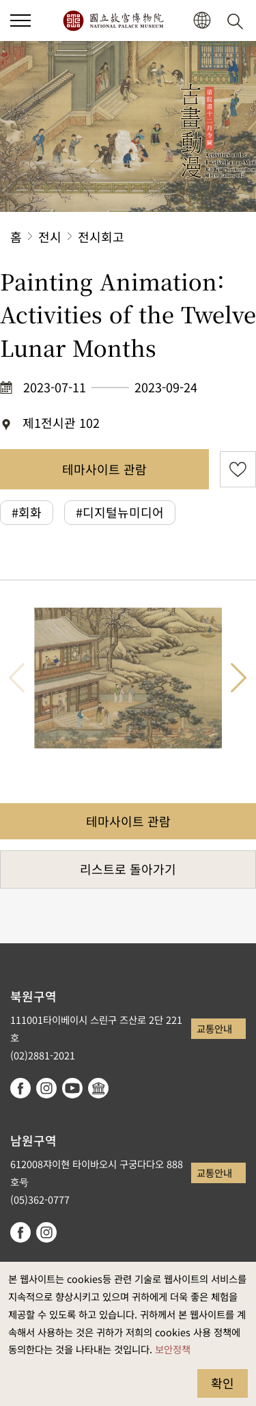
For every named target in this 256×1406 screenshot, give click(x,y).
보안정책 (172, 1349)
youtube (72, 1088)
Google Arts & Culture (98, 1088)
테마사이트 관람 (104, 469)
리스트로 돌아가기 (128, 869)
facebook (20, 1088)
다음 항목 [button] (239, 678)
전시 (49, 236)
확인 (222, 1383)
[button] (20, 20)
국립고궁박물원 (113, 20)
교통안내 (214, 1028)
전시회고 (101, 236)
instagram (46, 1088)
